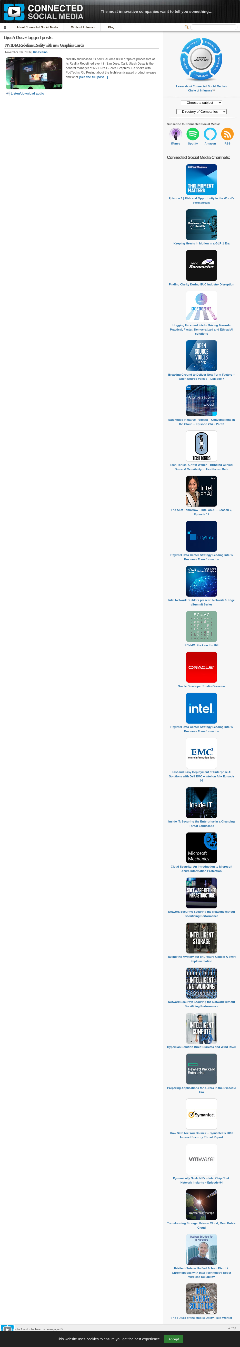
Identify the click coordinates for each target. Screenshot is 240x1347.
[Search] (213, 27)
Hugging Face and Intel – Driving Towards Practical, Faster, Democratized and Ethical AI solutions (201, 329)
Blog (111, 27)
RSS (228, 143)
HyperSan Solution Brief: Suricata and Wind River (201, 1046)
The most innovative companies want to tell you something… (157, 11)
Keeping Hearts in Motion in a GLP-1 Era (201, 243)
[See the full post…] (93, 77)
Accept (173, 1339)
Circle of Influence (83, 27)
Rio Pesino (40, 52)
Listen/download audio (25, 93)
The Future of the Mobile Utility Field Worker (201, 1317)
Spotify (193, 143)
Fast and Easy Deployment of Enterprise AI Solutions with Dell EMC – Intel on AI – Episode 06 (201, 776)
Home (6, 27)
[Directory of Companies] (201, 102)
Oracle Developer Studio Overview (201, 686)
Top (233, 1328)
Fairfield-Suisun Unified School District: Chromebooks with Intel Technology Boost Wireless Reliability (201, 1272)
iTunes (175, 143)
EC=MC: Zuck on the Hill (201, 645)
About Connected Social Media (37, 27)
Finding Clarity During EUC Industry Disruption (201, 284)
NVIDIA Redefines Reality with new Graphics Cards (44, 45)
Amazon (210, 143)
